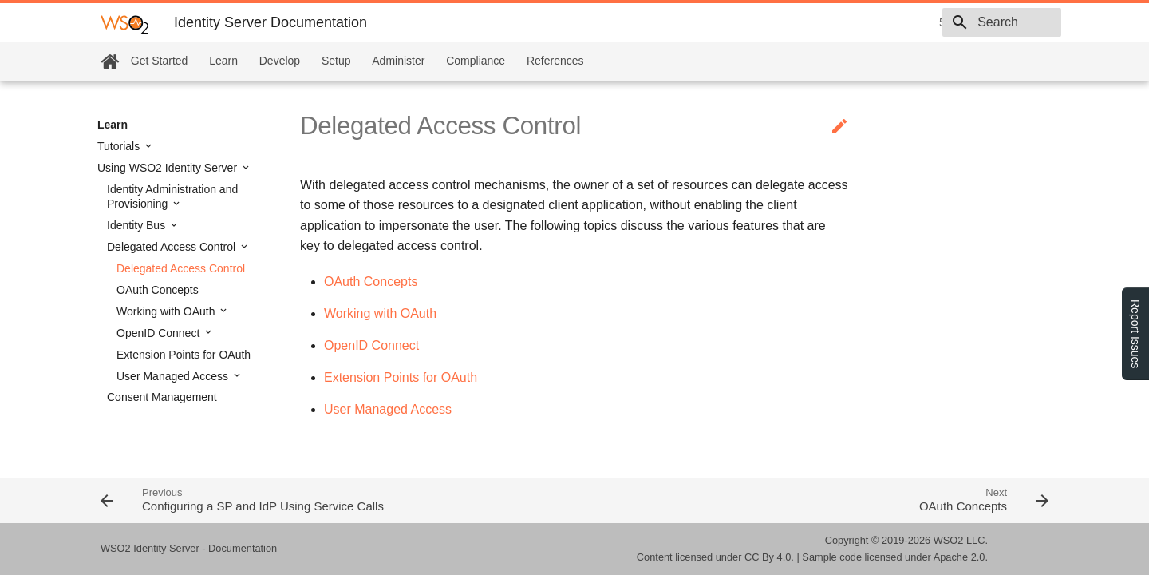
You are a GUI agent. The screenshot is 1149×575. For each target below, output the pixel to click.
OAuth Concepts (157, 290)
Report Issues (1135, 333)
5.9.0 (838, 22)
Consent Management (162, 397)
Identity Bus (137, 225)
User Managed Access (173, 376)
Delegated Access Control (173, 246)
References (555, 60)
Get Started (159, 60)
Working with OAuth (167, 311)
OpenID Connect (159, 333)
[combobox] (969, 22)
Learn (223, 60)
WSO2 (949, 540)
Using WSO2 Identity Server (168, 167)
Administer (398, 60)
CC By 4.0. (769, 557)
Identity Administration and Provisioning (172, 196)
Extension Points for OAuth (183, 354)
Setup (336, 60)
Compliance (475, 60)
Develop (279, 60)
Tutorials (120, 146)
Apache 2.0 (959, 557)
